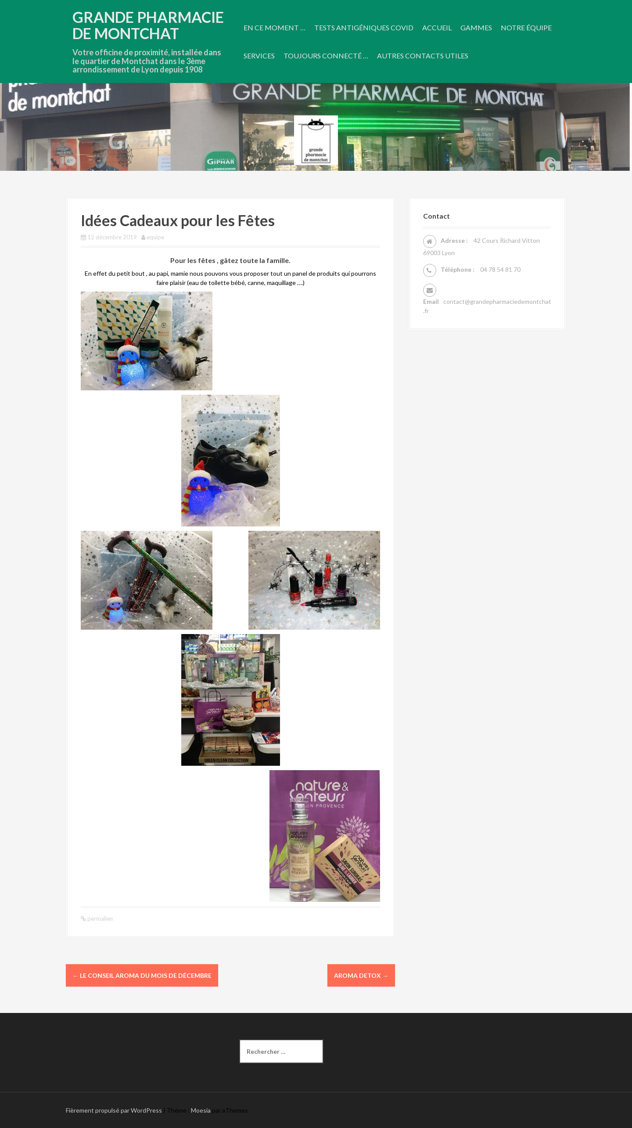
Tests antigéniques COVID (363, 27)
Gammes (476, 27)
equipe (155, 237)
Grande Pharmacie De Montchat (148, 25)
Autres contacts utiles (422, 55)
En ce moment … (274, 27)
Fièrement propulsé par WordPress (114, 1110)
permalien (99, 918)
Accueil (437, 27)
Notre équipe (526, 27)
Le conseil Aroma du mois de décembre (142, 975)
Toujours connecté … (326, 55)
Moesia (201, 1110)
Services (259, 55)
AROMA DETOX (361, 975)
